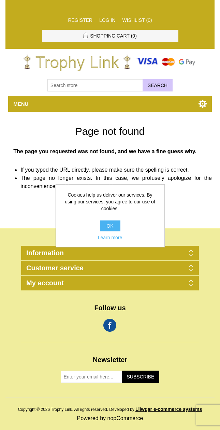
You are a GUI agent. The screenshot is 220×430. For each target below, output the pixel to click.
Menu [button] (20, 104)
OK (109, 226)
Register (80, 20)
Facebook (109, 325)
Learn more (110, 237)
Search (157, 85)
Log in (107, 20)
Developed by (155, 409)
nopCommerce (125, 418)
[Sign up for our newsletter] (91, 377)
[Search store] (95, 85)
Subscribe (141, 376)
